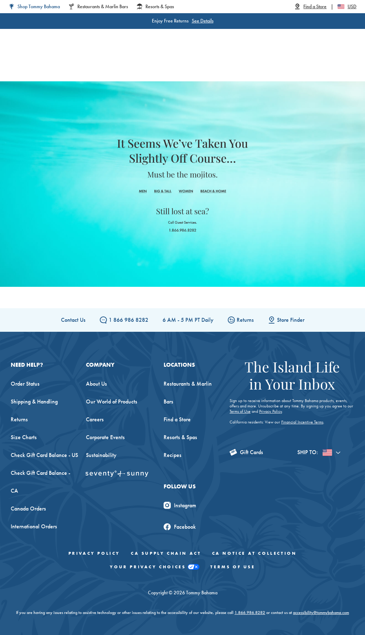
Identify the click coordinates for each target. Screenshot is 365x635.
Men (116, 64)
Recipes (172, 455)
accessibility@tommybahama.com (321, 612)
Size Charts (24, 437)
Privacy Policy (270, 411)
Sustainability (101, 455)
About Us (96, 383)
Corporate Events (105, 437)
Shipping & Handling (34, 401)
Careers (95, 419)
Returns (241, 320)
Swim (199, 64)
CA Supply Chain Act (166, 553)
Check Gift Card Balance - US (44, 455)
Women (89, 64)
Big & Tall (145, 64)
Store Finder (286, 320)
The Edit (276, 64)
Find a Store (177, 419)
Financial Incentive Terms (302, 422)
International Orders (34, 526)
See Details (203, 20)
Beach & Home (235, 64)
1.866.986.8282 (250, 612)
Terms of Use (240, 411)
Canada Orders (28, 508)
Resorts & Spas (180, 437)
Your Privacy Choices (155, 567)
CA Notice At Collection (254, 553)
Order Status (25, 383)
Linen (174, 64)
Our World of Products (111, 401)
